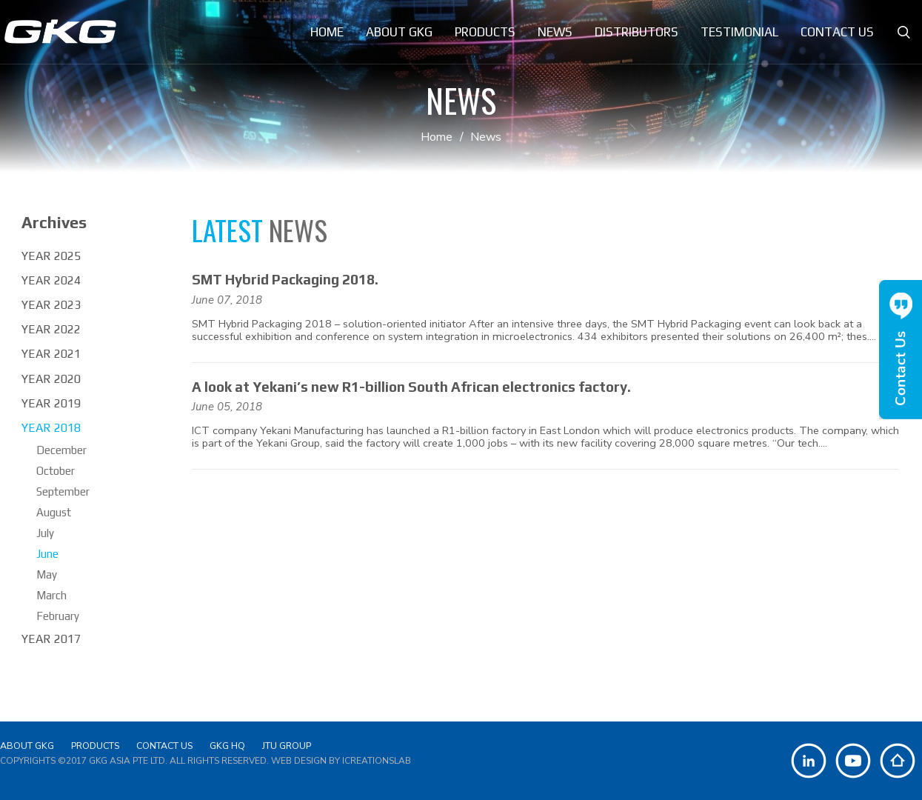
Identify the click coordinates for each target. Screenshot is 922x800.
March (51, 595)
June (47, 553)
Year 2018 (51, 428)
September (63, 491)
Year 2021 (51, 354)
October (55, 470)
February (57, 616)
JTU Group (286, 745)
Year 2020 (51, 379)
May (46, 574)
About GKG (27, 745)
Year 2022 (51, 329)
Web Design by (341, 761)
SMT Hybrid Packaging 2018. (285, 279)
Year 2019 (51, 403)
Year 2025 (51, 256)
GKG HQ (227, 745)
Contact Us (164, 745)
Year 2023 (51, 305)
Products (95, 745)
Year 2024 (51, 280)
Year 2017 (51, 639)
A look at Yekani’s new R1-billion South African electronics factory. (411, 387)
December (61, 450)
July (45, 533)
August (53, 512)
